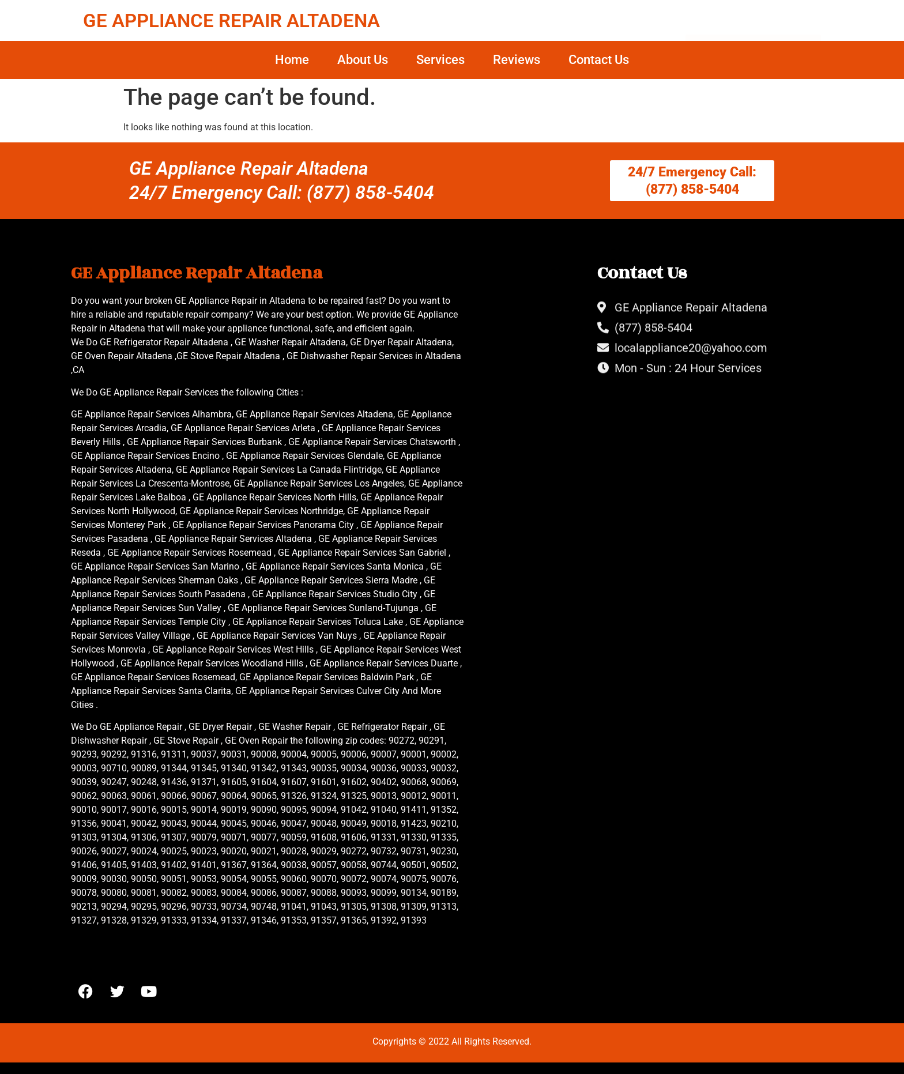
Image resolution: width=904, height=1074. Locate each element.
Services (440, 59)
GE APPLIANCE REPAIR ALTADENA (231, 20)
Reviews (516, 59)
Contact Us (598, 59)
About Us (362, 59)
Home (292, 59)
